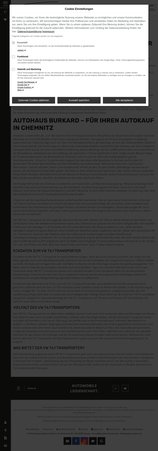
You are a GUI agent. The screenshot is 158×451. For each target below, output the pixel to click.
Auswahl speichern (79, 100)
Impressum (48, 31)
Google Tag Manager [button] (27, 82)
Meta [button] (20, 90)
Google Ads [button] (23, 85)
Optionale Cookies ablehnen (33, 100)
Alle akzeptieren (124, 100)
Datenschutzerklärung (30, 31)
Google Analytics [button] (25, 87)
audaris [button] (21, 50)
